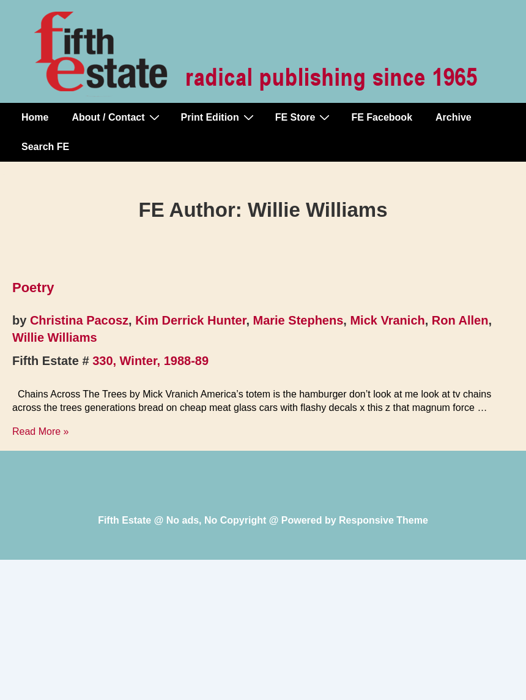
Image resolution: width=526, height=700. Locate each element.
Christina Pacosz (79, 320)
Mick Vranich (387, 320)
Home (34, 117)
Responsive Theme (383, 520)
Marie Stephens (298, 320)
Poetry (33, 287)
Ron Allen (460, 320)
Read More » (40, 431)
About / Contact (117, 117)
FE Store (304, 117)
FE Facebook (381, 117)
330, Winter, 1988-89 (150, 360)
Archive (453, 117)
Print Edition (219, 117)
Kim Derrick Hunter (190, 320)
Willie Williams (54, 337)
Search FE (45, 146)
